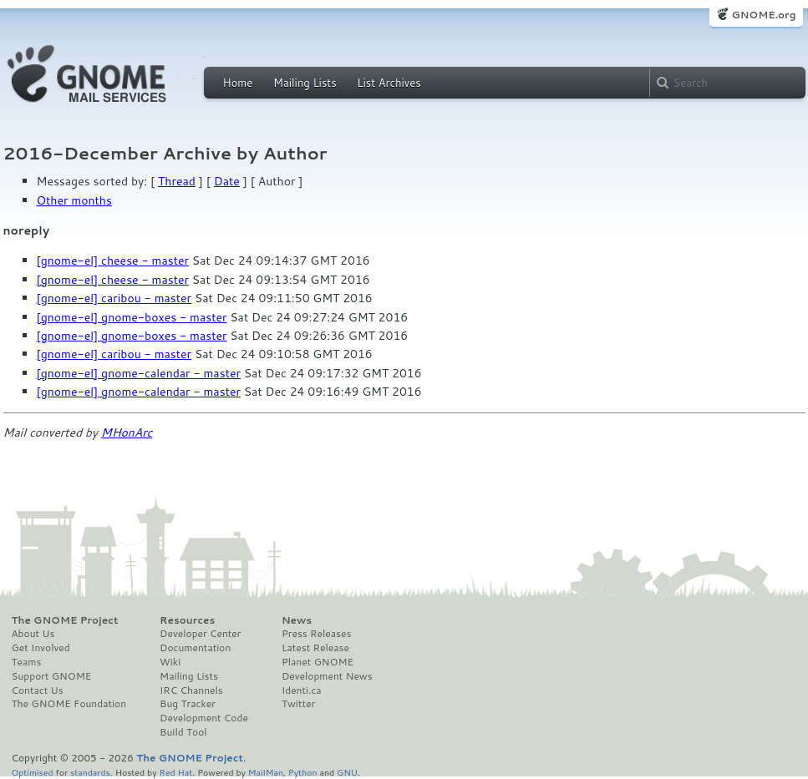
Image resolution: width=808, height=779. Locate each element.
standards (90, 772)
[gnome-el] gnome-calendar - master (139, 373)
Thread (177, 181)
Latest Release (315, 648)
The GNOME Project (65, 620)
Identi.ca (302, 690)
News (297, 620)
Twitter (298, 704)
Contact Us (38, 690)
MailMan (265, 772)
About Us (33, 633)
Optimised (32, 772)
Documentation (195, 648)
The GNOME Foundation (69, 704)
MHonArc (127, 432)
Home (238, 82)
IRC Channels (191, 690)
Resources (187, 620)
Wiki (170, 662)
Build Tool (183, 732)
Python (303, 772)
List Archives (388, 82)
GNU (347, 772)
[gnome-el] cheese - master (113, 260)
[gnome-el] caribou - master (114, 298)
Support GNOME (52, 676)
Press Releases (316, 633)
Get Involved (41, 648)
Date (227, 181)
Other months (74, 200)
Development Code (204, 718)
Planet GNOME (317, 662)
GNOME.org (763, 15)
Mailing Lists (305, 82)
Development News (327, 676)
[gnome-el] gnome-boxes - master (132, 317)
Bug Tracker (188, 704)
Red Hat (175, 772)
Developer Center (200, 633)
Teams (27, 662)
